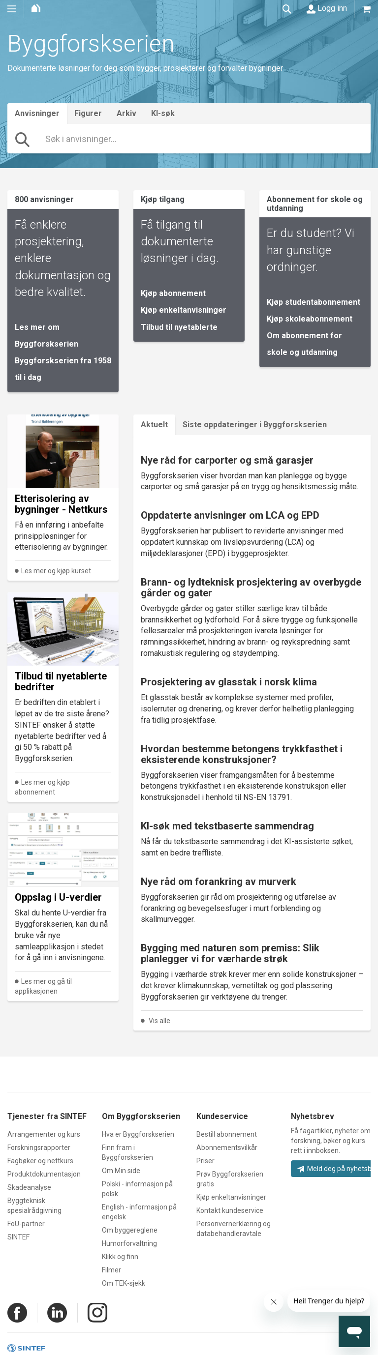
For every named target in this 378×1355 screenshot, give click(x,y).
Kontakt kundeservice (229, 1210)
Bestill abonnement (226, 1134)
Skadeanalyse (29, 1187)
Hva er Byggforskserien (138, 1134)
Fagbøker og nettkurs (40, 1161)
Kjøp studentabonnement (313, 302)
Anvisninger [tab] (37, 113)
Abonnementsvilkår (226, 1147)
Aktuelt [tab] (154, 424)
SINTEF (18, 1237)
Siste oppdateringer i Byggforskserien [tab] (255, 424)
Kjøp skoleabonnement (309, 319)
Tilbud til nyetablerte (179, 327)
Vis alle (159, 1021)
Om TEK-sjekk (123, 1283)
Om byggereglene (130, 1230)
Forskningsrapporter (38, 1147)
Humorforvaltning (129, 1243)
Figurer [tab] (88, 113)
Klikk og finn (120, 1257)
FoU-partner (26, 1224)
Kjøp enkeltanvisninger (183, 310)
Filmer (111, 1270)
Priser (205, 1161)
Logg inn (327, 8)
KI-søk (163, 113)
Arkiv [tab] (126, 113)
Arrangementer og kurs (43, 1134)
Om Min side (121, 1171)
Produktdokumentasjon (44, 1174)
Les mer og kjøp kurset (56, 571)
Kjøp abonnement (173, 293)
